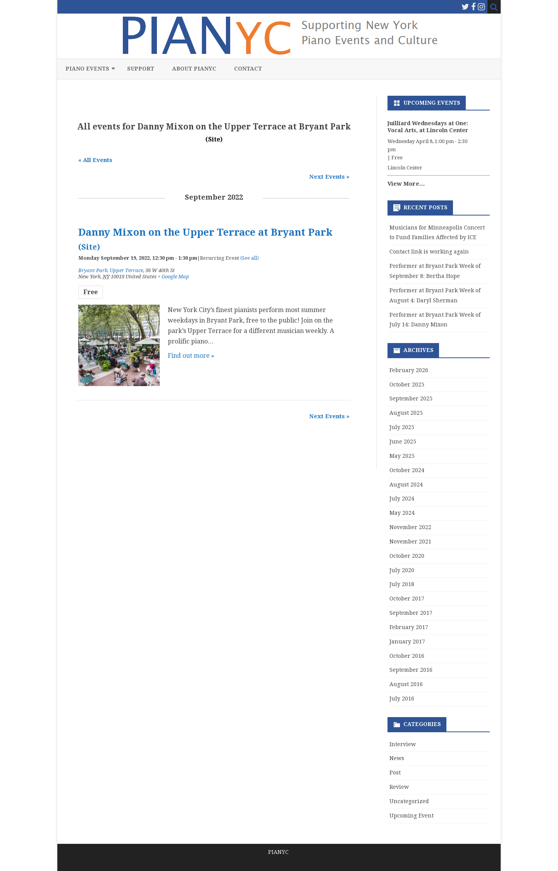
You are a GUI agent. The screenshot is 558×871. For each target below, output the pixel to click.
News (396, 758)
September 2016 (410, 670)
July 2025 (401, 427)
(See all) (249, 258)
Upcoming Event (411, 815)
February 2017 (408, 627)
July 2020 (401, 570)
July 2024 (401, 498)
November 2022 (410, 527)
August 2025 (406, 413)
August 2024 (406, 484)
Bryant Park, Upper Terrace (110, 270)
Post (395, 772)
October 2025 (406, 384)
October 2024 (406, 470)
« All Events (95, 160)
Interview (402, 744)
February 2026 (408, 370)
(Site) (213, 139)
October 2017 (406, 598)
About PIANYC (194, 69)
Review (399, 787)
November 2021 (410, 541)
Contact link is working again (429, 251)
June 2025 (402, 441)
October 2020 (406, 556)
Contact (248, 69)
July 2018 (401, 584)
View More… (406, 183)
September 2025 (410, 398)
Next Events (329, 176)
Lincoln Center (405, 168)
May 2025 (402, 456)
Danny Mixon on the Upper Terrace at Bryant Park (205, 232)
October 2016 (406, 656)
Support (140, 69)
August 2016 (406, 684)
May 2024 (402, 513)
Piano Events (87, 69)
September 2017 (410, 613)
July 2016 (401, 698)
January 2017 (407, 641)
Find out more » (191, 355)
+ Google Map (173, 276)
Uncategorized (409, 801)
